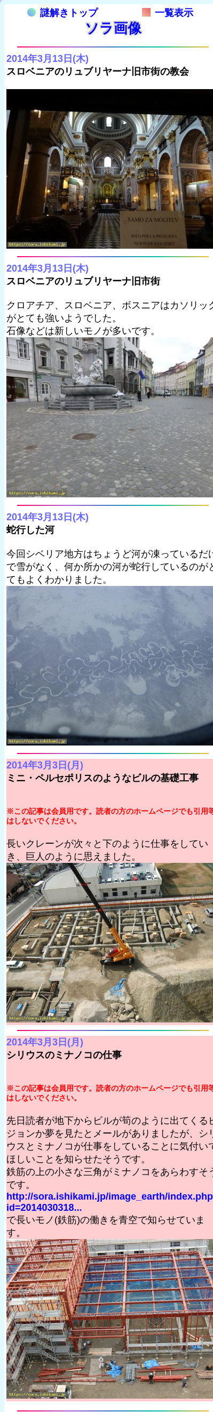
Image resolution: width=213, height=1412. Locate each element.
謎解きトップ (62, 12)
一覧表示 (167, 12)
